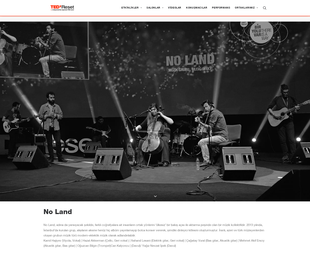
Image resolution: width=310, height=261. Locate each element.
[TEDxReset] (67, 10)
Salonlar (154, 11)
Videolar (174, 11)
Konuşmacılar (196, 11)
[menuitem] (131, 10)
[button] (265, 10)
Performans (221, 11)
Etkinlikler (131, 11)
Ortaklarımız (246, 11)
